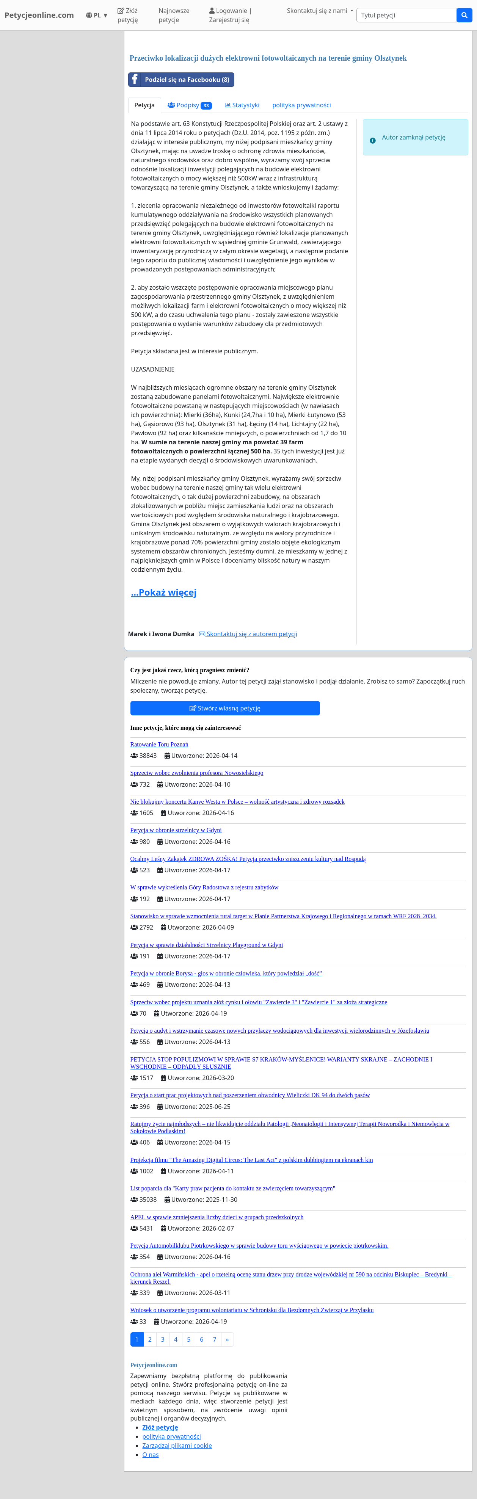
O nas (151, 1454)
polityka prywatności (301, 105)
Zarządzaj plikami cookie (177, 1445)
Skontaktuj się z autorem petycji (248, 634)
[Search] (406, 15)
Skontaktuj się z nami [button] (318, 10)
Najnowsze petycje (174, 15)
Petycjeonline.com (39, 15)
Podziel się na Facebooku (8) (179, 79)
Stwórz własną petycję (225, 708)
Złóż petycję (128, 15)
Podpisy (190, 105)
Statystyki (242, 105)
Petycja (145, 105)
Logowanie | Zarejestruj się (230, 15)
